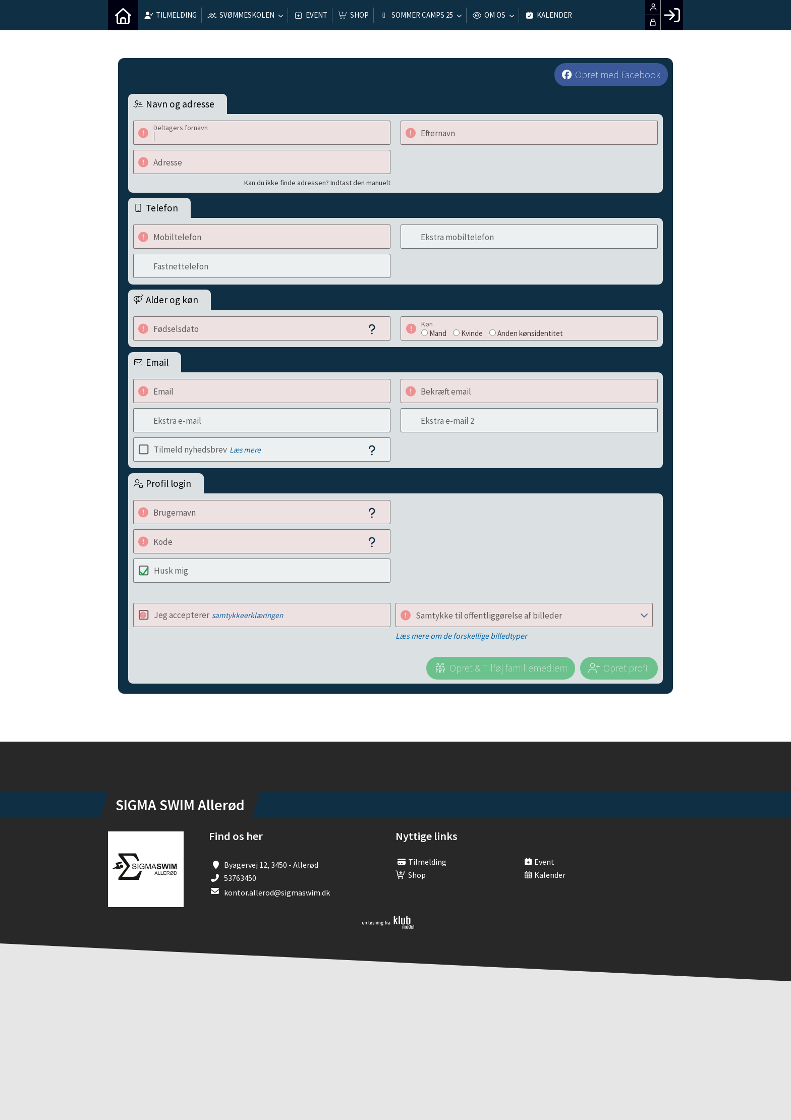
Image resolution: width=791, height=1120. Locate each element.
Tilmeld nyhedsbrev (207, 449)
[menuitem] (123, 15)
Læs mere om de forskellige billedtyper (461, 636)
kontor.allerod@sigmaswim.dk (277, 892)
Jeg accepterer (218, 615)
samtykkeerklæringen (247, 615)
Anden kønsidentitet (530, 333)
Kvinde (472, 333)
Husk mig (171, 570)
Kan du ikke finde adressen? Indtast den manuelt (317, 182)
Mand (437, 333)
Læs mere (245, 450)
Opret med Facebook (617, 75)
